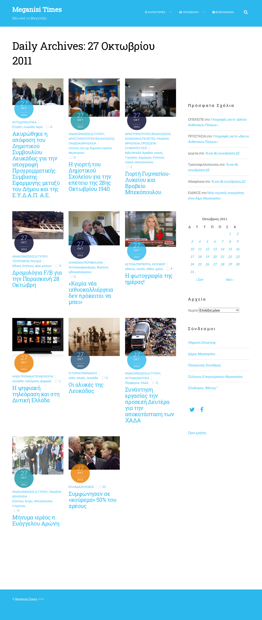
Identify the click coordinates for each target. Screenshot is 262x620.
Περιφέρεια (132, 382)
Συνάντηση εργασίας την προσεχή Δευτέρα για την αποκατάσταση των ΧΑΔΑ (149, 405)
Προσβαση (188, 12)
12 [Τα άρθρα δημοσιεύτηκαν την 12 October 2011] (207, 249)
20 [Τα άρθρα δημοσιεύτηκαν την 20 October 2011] (215, 256)
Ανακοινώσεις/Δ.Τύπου (86, 134)
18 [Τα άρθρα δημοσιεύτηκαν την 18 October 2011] (199, 256)
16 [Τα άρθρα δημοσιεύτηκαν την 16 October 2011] (237, 249)
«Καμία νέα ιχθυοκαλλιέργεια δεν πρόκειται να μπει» (91, 292)
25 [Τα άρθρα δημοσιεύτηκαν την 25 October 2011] (199, 264)
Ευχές (29, 501)
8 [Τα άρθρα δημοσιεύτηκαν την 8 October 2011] (230, 241)
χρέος (159, 269)
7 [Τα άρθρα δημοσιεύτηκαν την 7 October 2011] (222, 241)
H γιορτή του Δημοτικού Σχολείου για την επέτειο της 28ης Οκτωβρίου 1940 (90, 176)
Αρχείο (193, 310)
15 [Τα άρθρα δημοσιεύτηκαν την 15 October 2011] (230, 249)
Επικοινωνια (223, 12)
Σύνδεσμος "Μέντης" (202, 388)
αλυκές (81, 378)
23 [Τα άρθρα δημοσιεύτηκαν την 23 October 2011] (237, 256)
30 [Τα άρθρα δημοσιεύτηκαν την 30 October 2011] (237, 264)
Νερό (39, 127)
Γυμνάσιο (131, 157)
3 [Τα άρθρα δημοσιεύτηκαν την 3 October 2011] (192, 241)
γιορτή (158, 152)
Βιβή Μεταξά (133, 152)
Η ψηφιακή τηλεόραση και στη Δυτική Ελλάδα (36, 394)
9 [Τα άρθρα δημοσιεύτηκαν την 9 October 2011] (237, 241)
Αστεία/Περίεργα (137, 264)
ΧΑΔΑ (144, 382)
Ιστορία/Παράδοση (83, 373)
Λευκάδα (29, 127)
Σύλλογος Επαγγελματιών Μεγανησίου (215, 377)
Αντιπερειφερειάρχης (82, 267)
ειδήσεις (130, 269)
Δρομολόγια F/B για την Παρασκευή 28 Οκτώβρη (37, 278)
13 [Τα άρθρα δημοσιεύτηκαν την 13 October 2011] (215, 249)
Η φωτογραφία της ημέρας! (149, 278)
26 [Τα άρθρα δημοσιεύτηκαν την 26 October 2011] (207, 264)
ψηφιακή (45, 381)
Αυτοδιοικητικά (24, 122)
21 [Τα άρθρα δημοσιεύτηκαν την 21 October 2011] (222, 256)
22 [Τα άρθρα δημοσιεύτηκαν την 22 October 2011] (230, 256)
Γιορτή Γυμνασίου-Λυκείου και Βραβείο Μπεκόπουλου (148, 183)
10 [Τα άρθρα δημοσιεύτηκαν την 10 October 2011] (192, 249)
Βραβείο (147, 152)
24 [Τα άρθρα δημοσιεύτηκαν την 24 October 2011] (192, 264)
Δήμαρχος (145, 157)
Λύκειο (129, 162)
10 (103, 487)
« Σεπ (199, 279)
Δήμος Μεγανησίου (201, 354)
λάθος (150, 269)
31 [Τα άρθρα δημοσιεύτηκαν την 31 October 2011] (192, 272)
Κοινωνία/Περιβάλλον (86, 262)
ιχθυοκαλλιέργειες (80, 272)
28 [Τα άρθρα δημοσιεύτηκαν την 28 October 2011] (222, 264)
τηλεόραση (32, 381)
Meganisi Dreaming (201, 342)
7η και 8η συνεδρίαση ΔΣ (222, 153)
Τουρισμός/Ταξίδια (26, 261)
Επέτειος (158, 157)
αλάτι (72, 378)
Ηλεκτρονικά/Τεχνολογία (32, 376)
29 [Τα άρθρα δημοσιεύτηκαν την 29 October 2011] (230, 264)
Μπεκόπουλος (144, 162)
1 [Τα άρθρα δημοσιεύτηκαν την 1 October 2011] (230, 234)
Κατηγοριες (155, 12)
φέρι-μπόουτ (43, 265)
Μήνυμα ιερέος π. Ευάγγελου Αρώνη (35, 520)
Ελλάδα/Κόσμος (81, 487)
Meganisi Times (26, 599)
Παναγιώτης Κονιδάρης (204, 365)
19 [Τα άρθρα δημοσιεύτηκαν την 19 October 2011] (207, 256)
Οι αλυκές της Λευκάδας (86, 387)
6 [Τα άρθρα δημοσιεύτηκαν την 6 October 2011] (215, 241)
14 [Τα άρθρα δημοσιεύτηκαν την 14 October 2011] (222, 249)
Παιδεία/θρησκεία (82, 143)
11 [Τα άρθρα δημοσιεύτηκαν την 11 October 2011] (199, 249)
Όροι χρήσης (197, 433)
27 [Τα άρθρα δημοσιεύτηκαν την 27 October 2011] (215, 264)
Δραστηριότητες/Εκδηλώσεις (91, 138)
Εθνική (16, 265)
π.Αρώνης (18, 506)
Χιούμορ (158, 264)
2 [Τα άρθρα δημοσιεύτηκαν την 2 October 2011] (237, 234)
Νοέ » (230, 279)
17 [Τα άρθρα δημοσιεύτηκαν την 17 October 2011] (192, 256)
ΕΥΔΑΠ (17, 127)
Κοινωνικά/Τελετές (140, 138)
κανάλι (141, 269)
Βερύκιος (102, 267)
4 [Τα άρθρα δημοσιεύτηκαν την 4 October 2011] (199, 241)
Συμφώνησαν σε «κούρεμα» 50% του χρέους (92, 500)
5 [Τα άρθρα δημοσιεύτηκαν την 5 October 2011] (207, 241)
